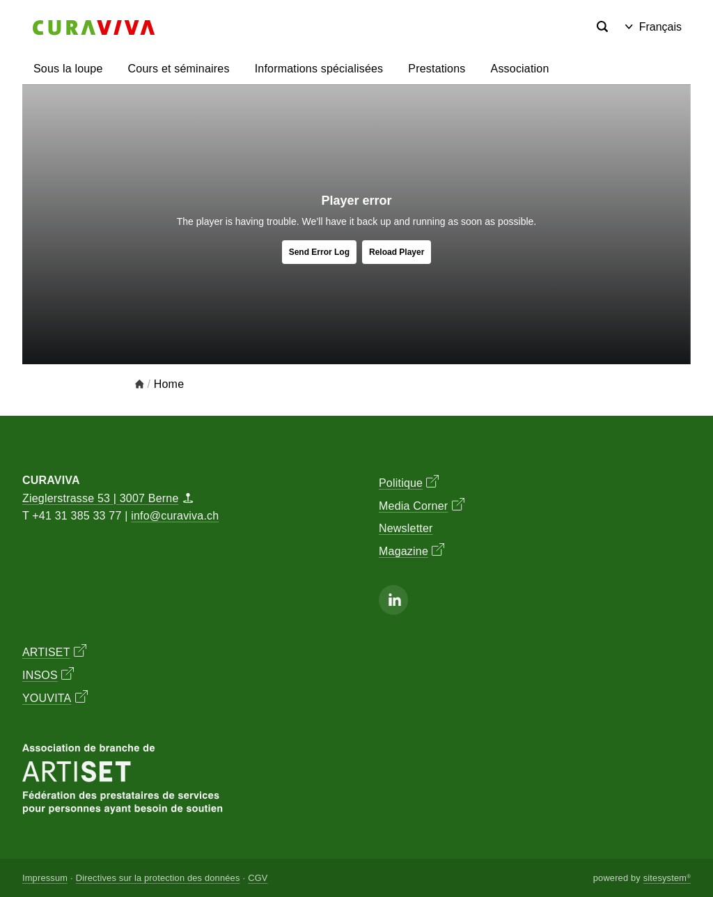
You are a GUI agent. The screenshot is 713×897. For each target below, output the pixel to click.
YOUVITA (55, 697)
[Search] (602, 27)
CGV (257, 878)
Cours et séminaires (179, 69)
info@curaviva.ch (175, 516)
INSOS (48, 674)
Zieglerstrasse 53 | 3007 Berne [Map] (107, 498)
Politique (409, 482)
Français (653, 27)
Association (520, 69)
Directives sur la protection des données (158, 878)
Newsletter (406, 528)
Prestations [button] (436, 69)
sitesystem (667, 878)
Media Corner (421, 505)
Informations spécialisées (319, 69)
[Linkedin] (393, 600)
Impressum (45, 878)
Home (169, 384)
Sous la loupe (68, 69)
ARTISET (54, 651)
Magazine (411, 550)
